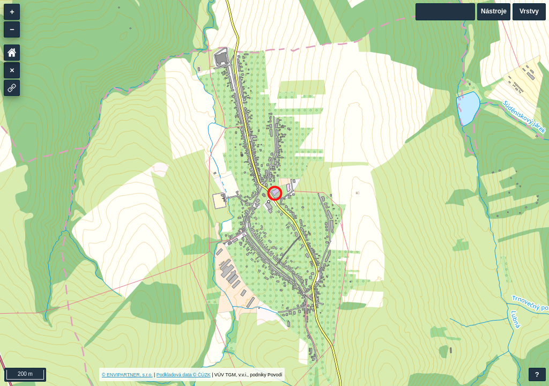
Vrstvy (529, 11)
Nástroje (494, 11)
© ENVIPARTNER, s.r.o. (127, 374)
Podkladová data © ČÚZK (184, 374)
